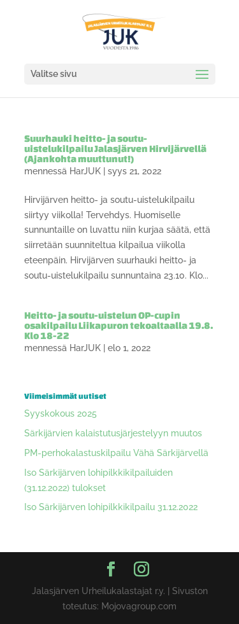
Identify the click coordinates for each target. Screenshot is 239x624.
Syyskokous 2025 (60, 413)
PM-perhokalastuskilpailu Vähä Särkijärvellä (116, 453)
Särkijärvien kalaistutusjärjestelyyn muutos (113, 433)
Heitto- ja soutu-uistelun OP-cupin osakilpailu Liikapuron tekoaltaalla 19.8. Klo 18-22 (118, 325)
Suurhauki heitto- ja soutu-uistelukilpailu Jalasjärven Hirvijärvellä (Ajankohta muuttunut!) (115, 148)
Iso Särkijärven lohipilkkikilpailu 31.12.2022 (111, 507)
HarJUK (85, 171)
